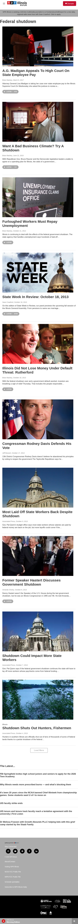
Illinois (5, 724)
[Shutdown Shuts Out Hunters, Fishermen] (37, 700)
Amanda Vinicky (8, 590)
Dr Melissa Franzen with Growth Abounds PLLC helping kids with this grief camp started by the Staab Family (37, 823)
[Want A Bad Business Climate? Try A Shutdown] (37, 122)
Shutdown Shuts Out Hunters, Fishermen (36, 728)
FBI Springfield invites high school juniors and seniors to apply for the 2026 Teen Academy (38, 775)
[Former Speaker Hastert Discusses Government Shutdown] (37, 556)
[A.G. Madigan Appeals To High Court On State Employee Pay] (37, 46)
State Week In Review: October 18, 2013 (35, 297)
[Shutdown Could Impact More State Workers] (37, 631)
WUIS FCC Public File (13, 872)
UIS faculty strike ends (11, 803)
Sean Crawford (7, 302)
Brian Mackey (7, 80)
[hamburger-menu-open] (4, 3)
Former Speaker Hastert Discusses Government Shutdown (31, 582)
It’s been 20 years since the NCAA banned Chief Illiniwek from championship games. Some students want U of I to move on (38, 793)
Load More (39, 750)
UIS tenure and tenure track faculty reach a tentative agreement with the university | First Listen (36, 812)
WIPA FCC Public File (13, 877)
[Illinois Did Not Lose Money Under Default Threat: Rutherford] (37, 344)
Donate (70, 3)
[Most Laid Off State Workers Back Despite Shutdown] (37, 488)
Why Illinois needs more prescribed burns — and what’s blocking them (35, 784)
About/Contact (10, 861)
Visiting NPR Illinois (12, 867)
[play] (3, 921)
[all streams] (75, 921)
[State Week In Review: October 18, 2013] (37, 273)
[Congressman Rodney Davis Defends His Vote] (37, 419)
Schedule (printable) (12, 882)
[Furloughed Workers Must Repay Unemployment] (37, 197)
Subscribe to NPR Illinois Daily (16, 887)
